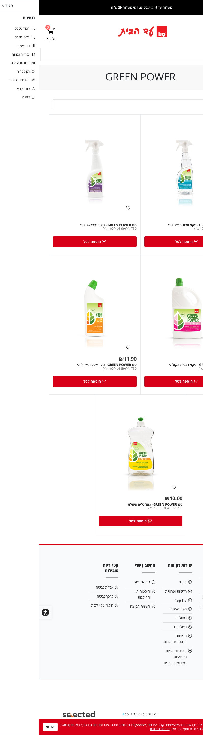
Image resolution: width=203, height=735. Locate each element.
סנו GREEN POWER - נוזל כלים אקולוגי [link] (115, 505)
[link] (101, 31)
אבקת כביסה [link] (65, 588)
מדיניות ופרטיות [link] (137, 591)
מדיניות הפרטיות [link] (121, 729)
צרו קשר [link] (142, 600)
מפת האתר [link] (140, 609)
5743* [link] (179, 616)
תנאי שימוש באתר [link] (176, 586)
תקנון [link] (144, 582)
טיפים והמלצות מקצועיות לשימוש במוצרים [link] (136, 657)
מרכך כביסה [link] (66, 596)
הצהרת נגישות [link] (173, 598)
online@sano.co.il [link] (175, 607)
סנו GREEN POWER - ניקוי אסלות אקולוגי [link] (68, 365)
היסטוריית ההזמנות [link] (104, 594)
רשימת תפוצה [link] (101, 607)
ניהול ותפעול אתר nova (101, 714)
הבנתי (11, 727)
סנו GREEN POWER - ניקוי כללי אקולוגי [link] (69, 226)
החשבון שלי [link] (102, 582)
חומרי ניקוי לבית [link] (63, 606)
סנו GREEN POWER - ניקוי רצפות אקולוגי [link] (159, 365)
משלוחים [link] (141, 627)
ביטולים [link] (142, 618)
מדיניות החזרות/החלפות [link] (136, 639)
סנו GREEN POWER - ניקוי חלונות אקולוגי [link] (159, 226)
